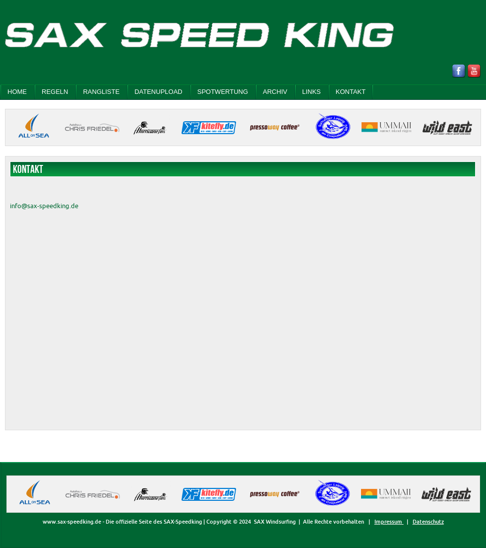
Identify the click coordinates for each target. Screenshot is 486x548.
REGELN (55, 91)
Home (17, 91)
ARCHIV (275, 91)
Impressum (389, 522)
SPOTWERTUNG (222, 91)
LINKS (311, 91)
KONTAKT (350, 91)
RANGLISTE (101, 91)
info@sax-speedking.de (44, 205)
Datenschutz (428, 522)
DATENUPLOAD (158, 91)
